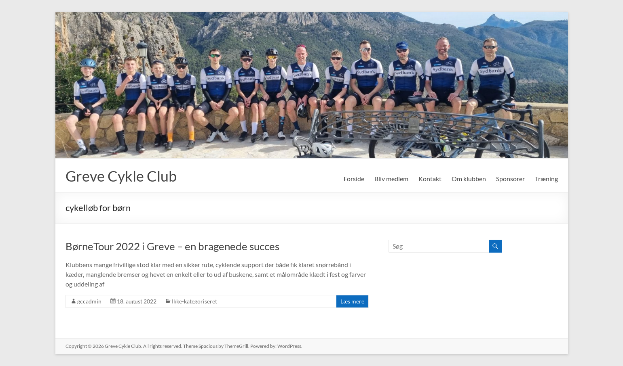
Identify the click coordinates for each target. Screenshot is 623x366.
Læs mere (352, 301)
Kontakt (429, 178)
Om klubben (469, 178)
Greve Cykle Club (121, 176)
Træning (546, 178)
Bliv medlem (391, 178)
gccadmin (89, 301)
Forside (354, 178)
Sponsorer (510, 178)
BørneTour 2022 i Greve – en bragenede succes (172, 246)
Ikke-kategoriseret (194, 301)
